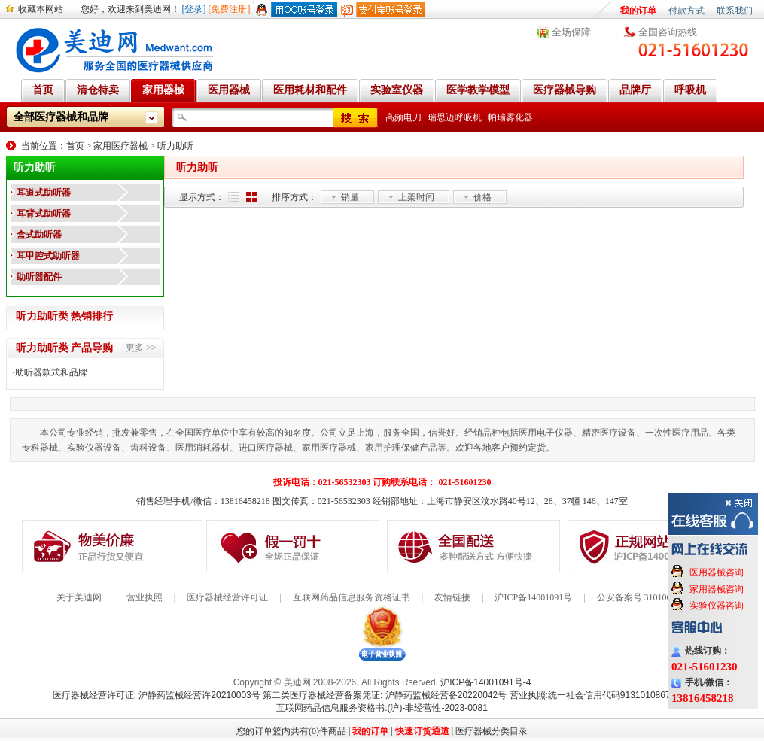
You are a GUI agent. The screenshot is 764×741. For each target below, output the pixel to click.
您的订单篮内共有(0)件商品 (291, 731)
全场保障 (571, 32)
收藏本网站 (40, 9)
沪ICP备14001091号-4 (485, 682)
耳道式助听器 (44, 192)
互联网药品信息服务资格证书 (351, 597)
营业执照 (144, 597)
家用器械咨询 (716, 589)
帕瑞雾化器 (510, 117)
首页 (75, 146)
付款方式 (686, 10)
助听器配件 (39, 277)
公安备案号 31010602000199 (652, 597)
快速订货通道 (422, 731)
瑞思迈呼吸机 (455, 117)
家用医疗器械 (120, 146)
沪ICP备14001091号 (533, 597)
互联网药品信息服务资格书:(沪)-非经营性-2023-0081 (382, 708)
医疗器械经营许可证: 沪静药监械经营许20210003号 (156, 695)
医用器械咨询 (716, 572)
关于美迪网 (79, 597)
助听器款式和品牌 (51, 372)
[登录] (194, 9)
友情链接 (452, 597)
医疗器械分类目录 (491, 731)
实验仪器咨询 (716, 605)
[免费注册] (230, 9)
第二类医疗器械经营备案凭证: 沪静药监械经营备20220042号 (385, 695)
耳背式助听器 (44, 213)
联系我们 (735, 10)
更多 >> (141, 347)
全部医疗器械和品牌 (61, 117)
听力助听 (175, 146)
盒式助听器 (39, 234)
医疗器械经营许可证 (227, 597)
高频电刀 (403, 117)
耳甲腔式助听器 (48, 256)
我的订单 (638, 10)
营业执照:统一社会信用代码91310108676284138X (611, 695)
